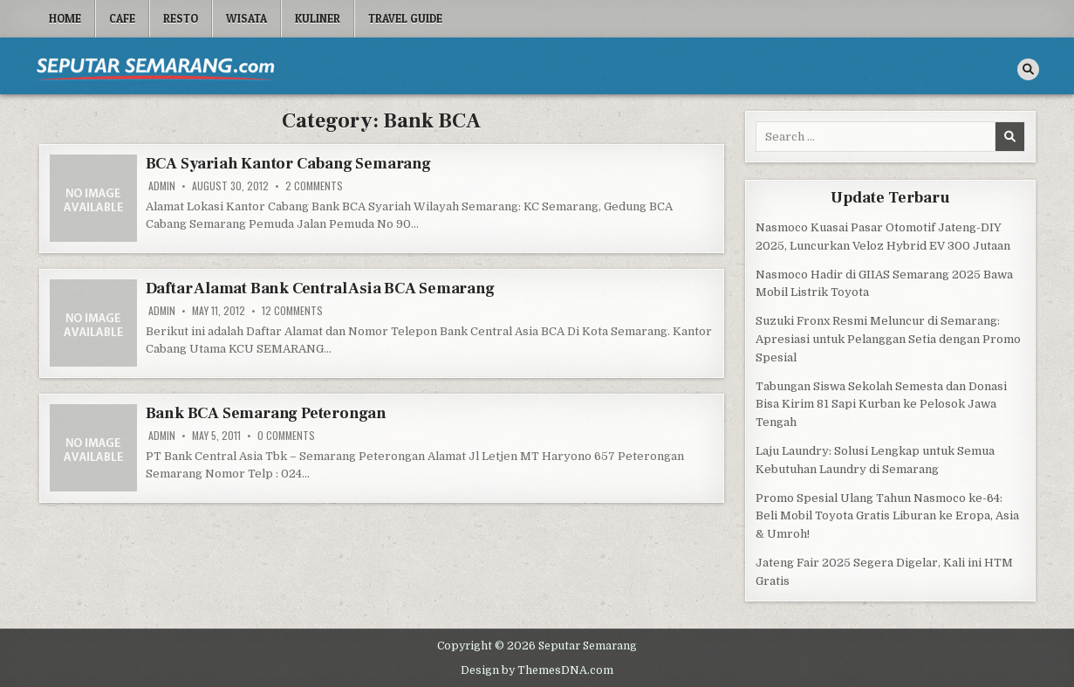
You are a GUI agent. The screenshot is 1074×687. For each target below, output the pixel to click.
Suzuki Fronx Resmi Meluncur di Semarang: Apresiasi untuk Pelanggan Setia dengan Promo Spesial (888, 339)
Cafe (122, 18)
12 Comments (292, 311)
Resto (180, 18)
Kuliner (317, 18)
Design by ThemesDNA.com (537, 670)
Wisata (246, 18)
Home (65, 18)
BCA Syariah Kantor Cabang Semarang (288, 164)
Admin (161, 186)
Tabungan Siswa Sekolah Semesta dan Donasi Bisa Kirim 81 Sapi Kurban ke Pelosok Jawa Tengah (881, 404)
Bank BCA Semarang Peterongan (266, 413)
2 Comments (314, 186)
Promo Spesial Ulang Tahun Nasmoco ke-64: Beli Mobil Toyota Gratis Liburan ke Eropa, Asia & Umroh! (887, 516)
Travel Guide (405, 18)
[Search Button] (1028, 69)
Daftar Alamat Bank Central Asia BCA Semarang (320, 288)
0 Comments (286, 435)
